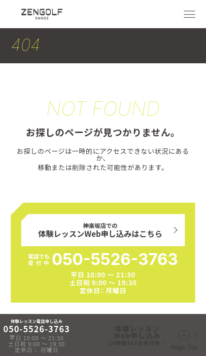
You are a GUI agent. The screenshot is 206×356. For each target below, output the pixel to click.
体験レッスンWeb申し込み (137, 335)
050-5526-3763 (115, 259)
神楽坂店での (100, 230)
